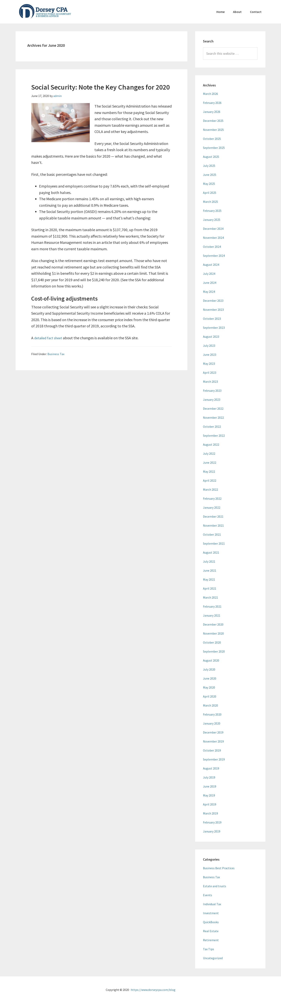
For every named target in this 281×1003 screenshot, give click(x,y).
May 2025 (209, 184)
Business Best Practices (219, 868)
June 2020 (209, 678)
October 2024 (212, 247)
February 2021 (212, 606)
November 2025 (213, 130)
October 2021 (212, 534)
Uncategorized (213, 958)
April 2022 (209, 480)
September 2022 (214, 435)
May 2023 (209, 363)
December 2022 (213, 408)
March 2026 (210, 94)
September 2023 (214, 328)
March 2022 (210, 489)
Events (207, 895)
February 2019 (212, 822)
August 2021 (211, 552)
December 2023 (213, 301)
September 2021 (214, 543)
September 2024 (214, 256)
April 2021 (209, 588)
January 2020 (211, 723)
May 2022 (209, 471)
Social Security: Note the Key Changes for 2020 (100, 87)
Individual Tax (212, 904)
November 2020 (213, 633)
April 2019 (209, 804)
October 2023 (212, 319)
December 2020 (213, 624)
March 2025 (210, 202)
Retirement (211, 940)
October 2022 (212, 426)
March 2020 (210, 705)
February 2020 (212, 714)
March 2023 (210, 381)
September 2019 (214, 759)
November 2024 (213, 238)
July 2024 (209, 274)
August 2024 (211, 265)
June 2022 (209, 462)
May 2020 (209, 687)
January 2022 (211, 507)
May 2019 (209, 795)
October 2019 (212, 750)
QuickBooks (211, 922)
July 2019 (209, 777)
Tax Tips (208, 949)
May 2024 (209, 292)
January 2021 (211, 615)
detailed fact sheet (49, 337)
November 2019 (213, 741)
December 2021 (213, 516)
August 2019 (211, 768)
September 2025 (214, 148)
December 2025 (213, 121)
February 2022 (212, 498)
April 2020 (209, 696)
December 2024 (213, 229)
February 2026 (212, 103)
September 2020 (214, 651)
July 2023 (209, 346)
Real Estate (211, 931)
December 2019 (213, 732)
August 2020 (211, 660)
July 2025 (209, 166)
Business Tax (55, 354)
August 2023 (211, 337)
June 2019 (209, 786)
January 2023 (211, 399)
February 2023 (212, 390)
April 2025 (209, 193)
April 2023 (209, 372)
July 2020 (209, 669)
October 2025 (212, 139)
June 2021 (209, 570)
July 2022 (209, 453)
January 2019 (211, 831)
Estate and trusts (214, 886)
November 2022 (213, 417)
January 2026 (211, 112)
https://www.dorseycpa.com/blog (153, 990)
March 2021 (210, 597)
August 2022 (211, 444)
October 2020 (212, 642)
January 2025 (211, 220)
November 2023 (213, 310)
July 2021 (209, 561)
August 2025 (211, 157)
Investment (211, 913)
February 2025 (212, 211)
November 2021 (213, 525)
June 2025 (209, 175)
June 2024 (209, 283)
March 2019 (210, 813)
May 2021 (209, 579)
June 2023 (209, 354)
